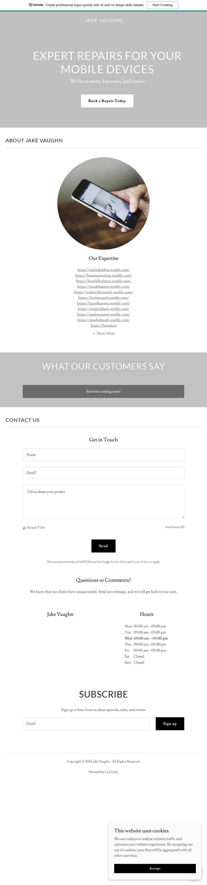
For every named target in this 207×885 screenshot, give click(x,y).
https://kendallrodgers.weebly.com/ (103, 281)
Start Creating (162, 5)
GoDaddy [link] (111, 772)
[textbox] (103, 455)
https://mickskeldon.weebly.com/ (104, 270)
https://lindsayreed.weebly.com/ (103, 297)
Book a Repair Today (107, 101)
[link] (103, 21)
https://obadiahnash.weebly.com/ (104, 320)
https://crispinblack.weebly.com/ (103, 309)
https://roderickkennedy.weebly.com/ (103, 292)
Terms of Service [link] (142, 562)
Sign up (170, 723)
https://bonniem (103, 325)
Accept (154, 868)
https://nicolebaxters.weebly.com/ (103, 286)
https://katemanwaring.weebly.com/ (103, 275)
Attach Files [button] (35, 527)
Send (103, 546)
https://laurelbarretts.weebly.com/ (103, 303)
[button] (103, 333)
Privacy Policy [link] (119, 562)
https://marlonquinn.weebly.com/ (103, 314)
